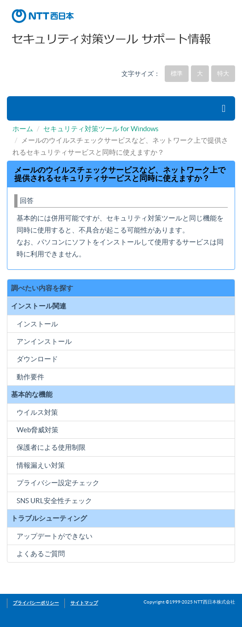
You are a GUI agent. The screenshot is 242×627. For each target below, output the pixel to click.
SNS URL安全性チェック (54, 501)
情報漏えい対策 (41, 465)
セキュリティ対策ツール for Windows (101, 129)
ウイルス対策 (37, 412)
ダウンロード (37, 359)
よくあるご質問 (41, 553)
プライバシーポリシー (36, 602)
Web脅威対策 (37, 430)
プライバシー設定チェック (58, 483)
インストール (37, 324)
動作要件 (30, 377)
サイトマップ (84, 602)
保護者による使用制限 (51, 447)
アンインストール (44, 341)
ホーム (22, 129)
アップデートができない (54, 536)
